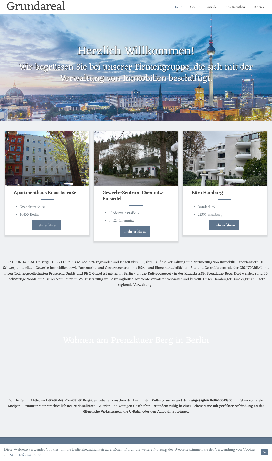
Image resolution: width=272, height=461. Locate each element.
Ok (264, 452)
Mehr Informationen (25, 455)
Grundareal (36, 7)
